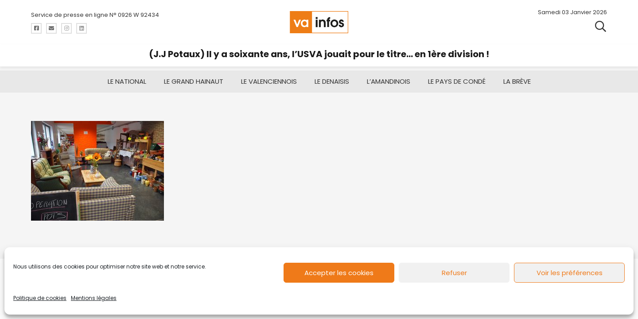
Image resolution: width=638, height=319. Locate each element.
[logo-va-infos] (319, 22)
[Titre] (36, 28)
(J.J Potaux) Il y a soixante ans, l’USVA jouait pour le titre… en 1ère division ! (319, 54)
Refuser (454, 272)
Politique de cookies (39, 298)
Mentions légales (94, 298)
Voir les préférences (570, 272)
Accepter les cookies (338, 272)
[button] (600, 27)
